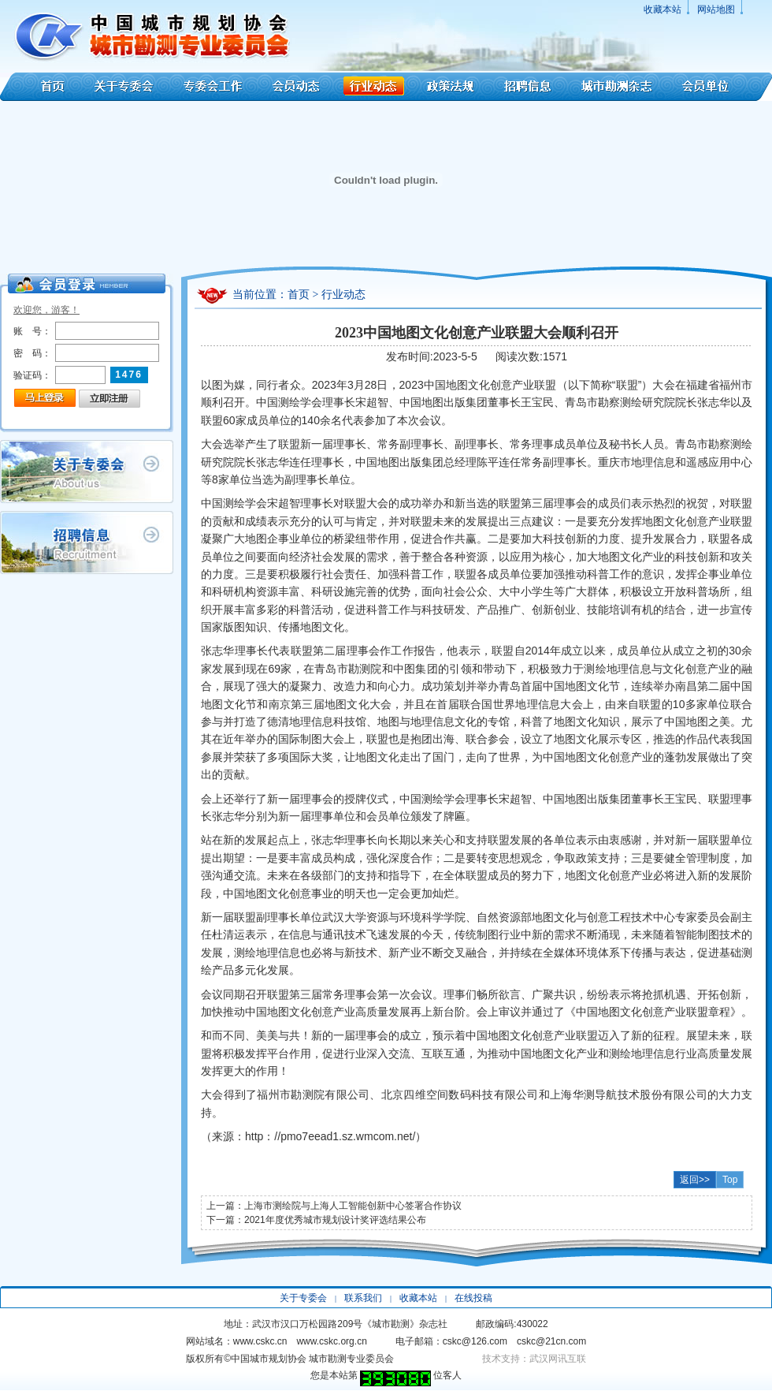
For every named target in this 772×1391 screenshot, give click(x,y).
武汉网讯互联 (557, 1358)
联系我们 (363, 1297)
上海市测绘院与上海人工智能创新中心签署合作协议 (353, 1205)
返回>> (695, 1179)
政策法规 (450, 87)
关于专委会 (126, 87)
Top (729, 1179)
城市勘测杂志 (617, 87)
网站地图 (716, 9)
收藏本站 (662, 9)
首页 (41, 87)
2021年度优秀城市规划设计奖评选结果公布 (335, 1219)
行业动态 (373, 87)
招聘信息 (527, 87)
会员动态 (296, 87)
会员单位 (720, 87)
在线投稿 (473, 1297)
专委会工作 (213, 87)
